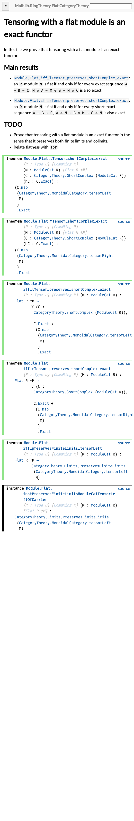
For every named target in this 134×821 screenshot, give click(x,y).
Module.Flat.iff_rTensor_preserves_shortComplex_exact (71, 100)
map (24, 187)
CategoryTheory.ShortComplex (63, 175)
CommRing (62, 164)
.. (65, 158)
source (124, 159)
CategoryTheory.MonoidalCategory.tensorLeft (65, 193)
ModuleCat (44, 170)
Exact (46, 181)
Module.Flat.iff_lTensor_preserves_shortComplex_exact (71, 78)
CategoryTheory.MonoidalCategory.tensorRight (66, 255)
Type (38, 164)
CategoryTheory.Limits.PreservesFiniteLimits (78, 466)
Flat (69, 170)
